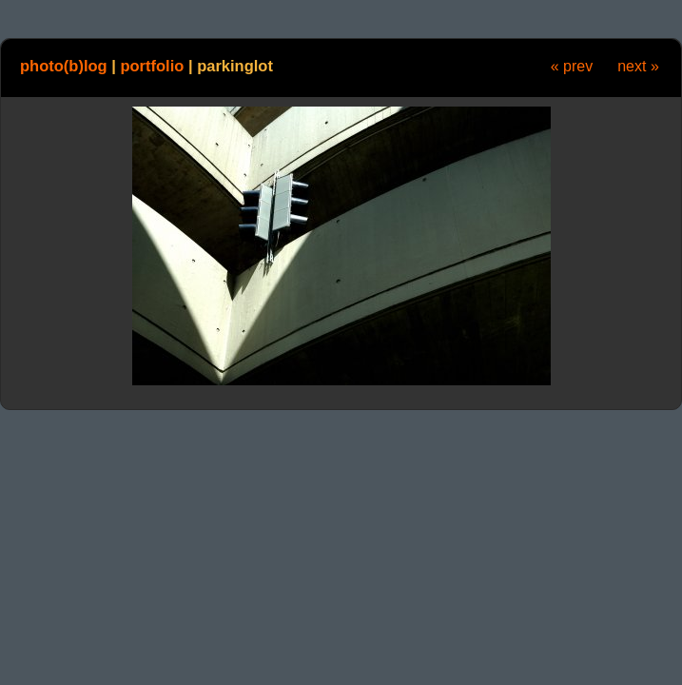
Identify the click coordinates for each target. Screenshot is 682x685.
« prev (572, 66)
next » (638, 66)
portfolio (152, 65)
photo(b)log (63, 65)
